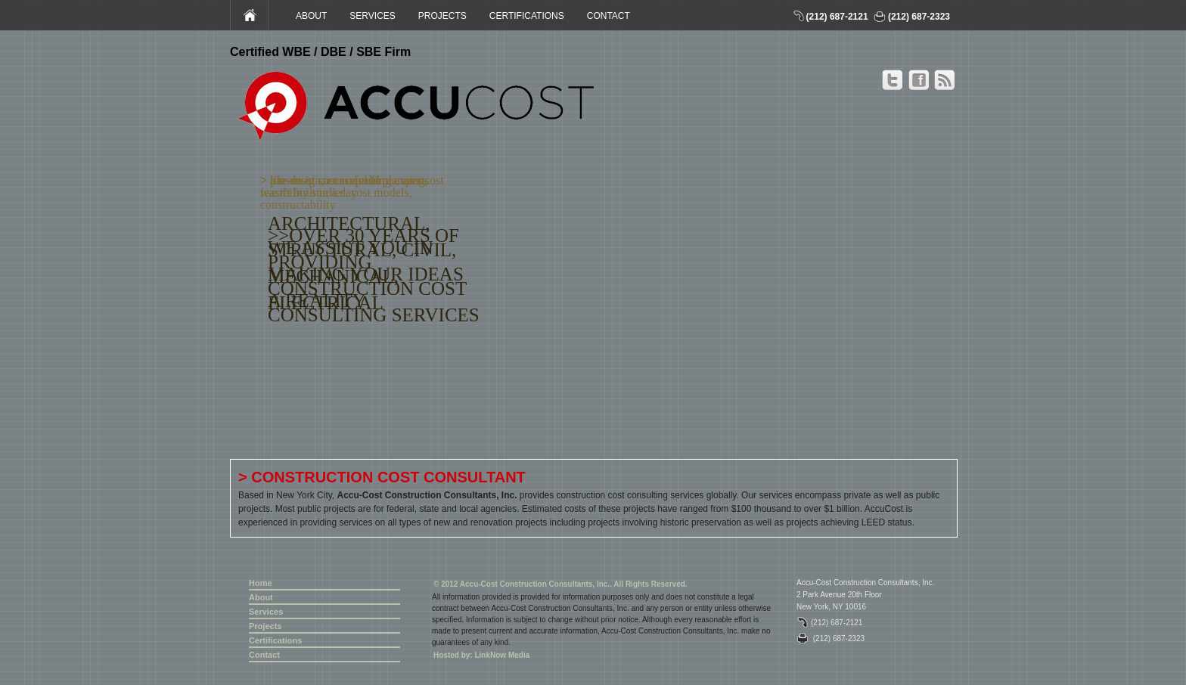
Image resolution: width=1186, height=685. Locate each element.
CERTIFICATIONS (526, 15)
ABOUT (311, 15)
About (261, 597)
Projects (265, 626)
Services (266, 611)
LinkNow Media (501, 655)
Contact (264, 654)
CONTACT (608, 15)
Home (260, 582)
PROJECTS (442, 15)
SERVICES (372, 15)
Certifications (275, 640)
